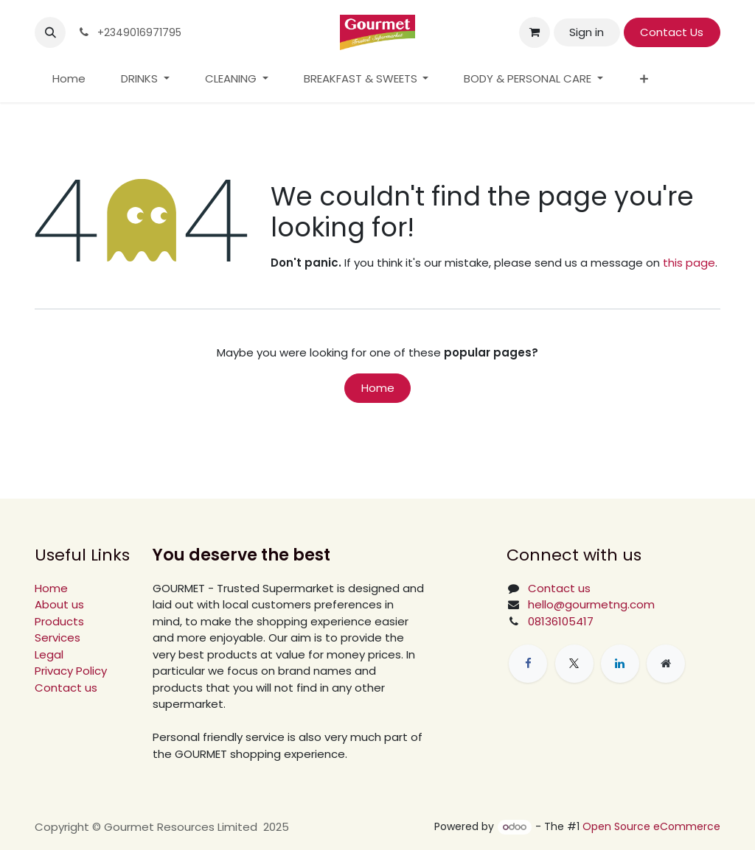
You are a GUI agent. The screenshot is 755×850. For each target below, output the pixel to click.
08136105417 (561, 621)
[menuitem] (69, 79)
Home (377, 388)
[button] (50, 32)
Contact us (66, 687)
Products (59, 621)
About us (59, 604)
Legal (49, 654)
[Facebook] (528, 663)
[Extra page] (666, 663)
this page (689, 262)
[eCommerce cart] (534, 32)
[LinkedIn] (620, 663)
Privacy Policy (71, 670)
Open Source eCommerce (651, 826)
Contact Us (671, 32)
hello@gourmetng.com (591, 604)
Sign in (586, 32)
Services (57, 637)
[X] (574, 663)
